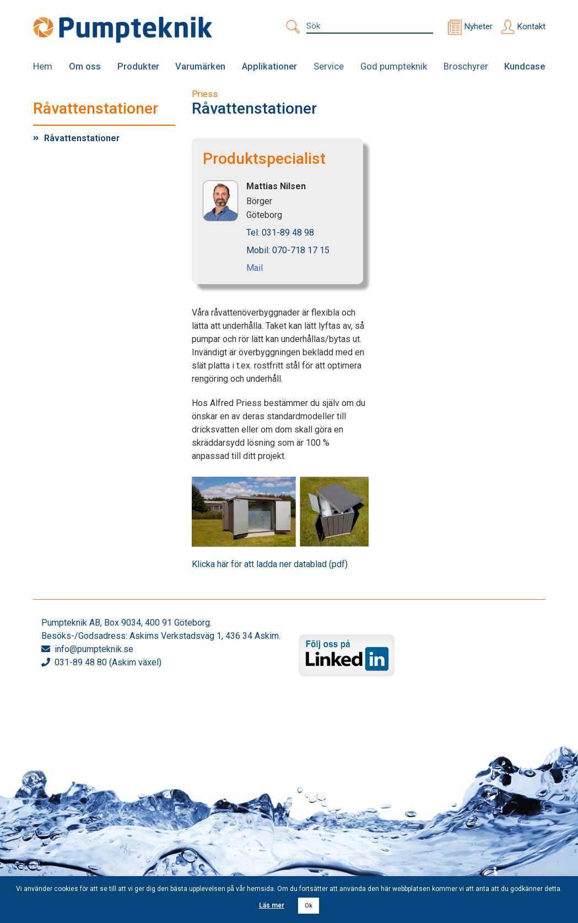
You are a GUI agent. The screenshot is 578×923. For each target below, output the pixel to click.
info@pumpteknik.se (94, 648)
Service (327, 66)
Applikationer (269, 66)
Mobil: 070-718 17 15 (287, 250)
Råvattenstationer (82, 137)
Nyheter (478, 26)
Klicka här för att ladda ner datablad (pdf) (270, 563)
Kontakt (531, 26)
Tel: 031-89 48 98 (280, 232)
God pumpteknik (392, 66)
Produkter (138, 66)
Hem (42, 66)
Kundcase (525, 66)
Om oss (85, 66)
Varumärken (200, 66)
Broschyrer (465, 66)
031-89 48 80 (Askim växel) (108, 662)
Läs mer (271, 905)
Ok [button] (308, 905)
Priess (205, 94)
